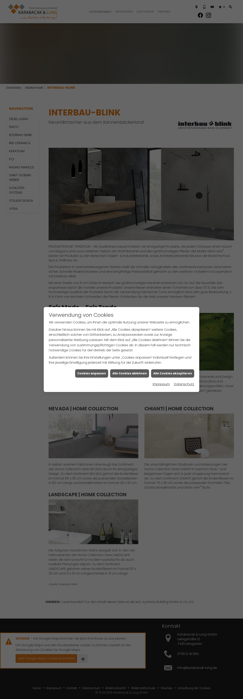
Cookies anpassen (91, 319)
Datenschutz (184, 329)
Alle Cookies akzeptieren (172, 319)
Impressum (161, 329)
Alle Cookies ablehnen (129, 319)
